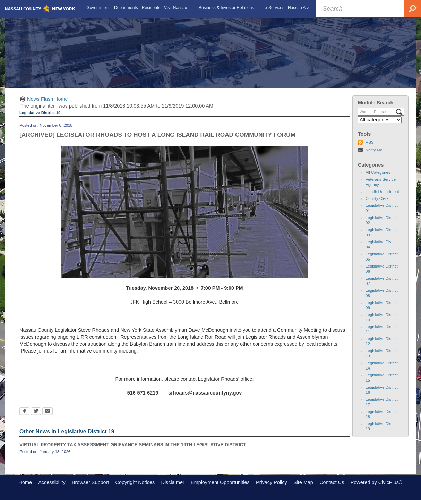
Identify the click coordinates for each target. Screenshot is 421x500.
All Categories (378, 172)
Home (25, 482)
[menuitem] (98, 7)
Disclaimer (172, 482)
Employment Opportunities (220, 482)
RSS (370, 142)
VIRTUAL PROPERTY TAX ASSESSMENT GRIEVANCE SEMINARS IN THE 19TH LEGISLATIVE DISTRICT (132, 444)
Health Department (382, 191)
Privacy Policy (271, 482)
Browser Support (90, 482)
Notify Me (374, 150)
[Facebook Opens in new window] (24, 411)
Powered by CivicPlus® (377, 482)
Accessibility (51, 482)
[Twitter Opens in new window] (36, 411)
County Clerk (377, 198)
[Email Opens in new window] (47, 411)
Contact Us (331, 482)
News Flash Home (47, 99)
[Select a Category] (380, 119)
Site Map (303, 482)
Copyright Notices (135, 482)
